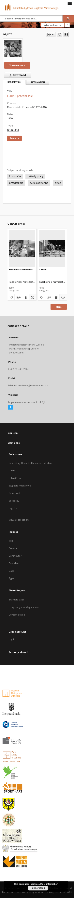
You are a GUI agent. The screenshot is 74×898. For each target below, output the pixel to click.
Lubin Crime (15, 478)
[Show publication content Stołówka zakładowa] (25, 297)
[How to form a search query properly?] (67, 25)
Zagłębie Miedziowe (20, 485)
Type (11, 578)
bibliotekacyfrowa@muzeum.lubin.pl (28, 385)
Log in (12, 639)
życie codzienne (39, 183)
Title (11, 540)
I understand (38, 888)
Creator (13, 548)
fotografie (15, 176)
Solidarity (14, 500)
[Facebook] (10, 407)
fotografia (13, 129)
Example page (16, 599)
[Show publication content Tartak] (55, 297)
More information (49, 884)
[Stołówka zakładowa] (22, 248)
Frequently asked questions (24, 607)
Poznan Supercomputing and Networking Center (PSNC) (39, 892)
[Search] (68, 18)
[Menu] (69, 3)
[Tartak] (52, 248)
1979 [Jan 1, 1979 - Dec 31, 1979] (10, 118)
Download (16, 75)
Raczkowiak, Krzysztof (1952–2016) (27, 107)
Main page (13, 442)
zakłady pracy (35, 176)
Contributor (15, 555)
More (59, 306)
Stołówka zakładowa (21, 269)
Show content (17, 65)
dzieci (58, 183)
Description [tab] (14, 82)
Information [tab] (38, 82)
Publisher (14, 563)
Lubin (12, 470)
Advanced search (52, 25)
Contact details (17, 614)
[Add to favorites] (59, 34)
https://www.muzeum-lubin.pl (26, 402)
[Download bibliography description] (18, 297)
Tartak (43, 269)
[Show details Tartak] (62, 297)
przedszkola (16, 183)
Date (11, 570)
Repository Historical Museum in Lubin (30, 463)
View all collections (19, 519)
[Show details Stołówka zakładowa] (32, 297)
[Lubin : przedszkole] (13, 48)
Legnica (13, 508)
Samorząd (14, 493)
